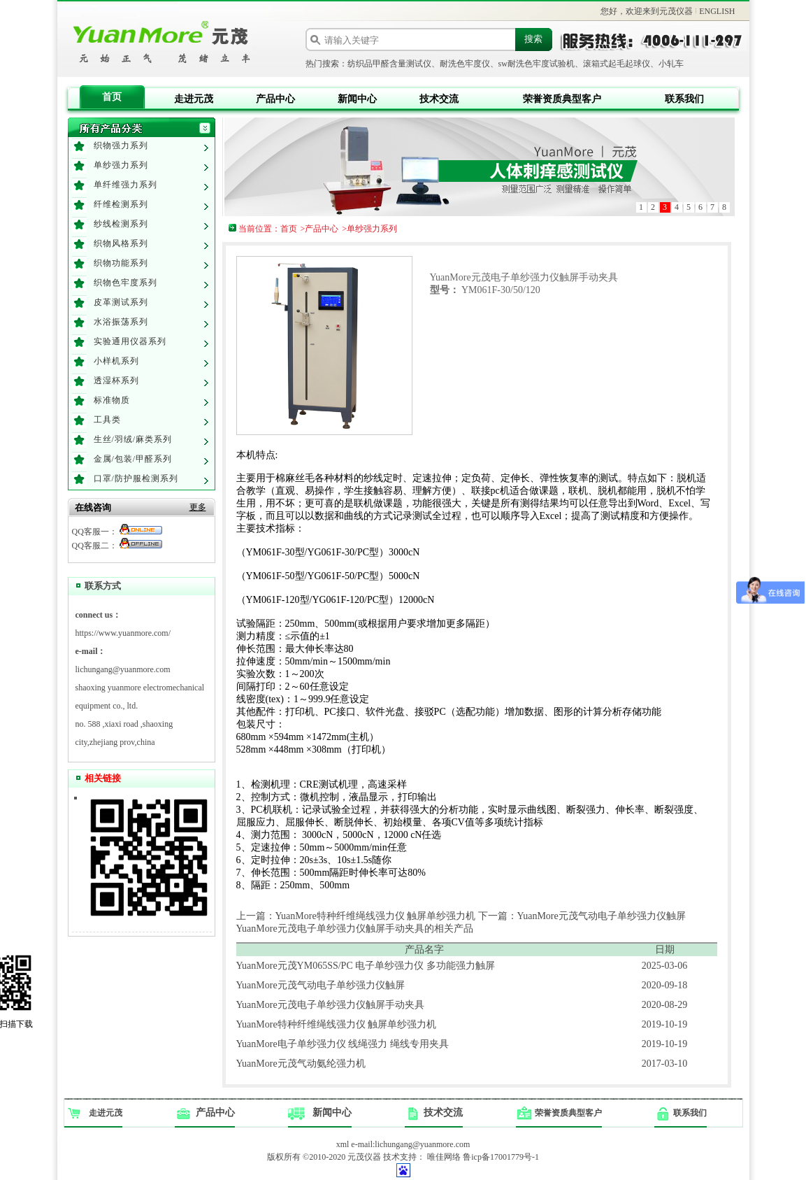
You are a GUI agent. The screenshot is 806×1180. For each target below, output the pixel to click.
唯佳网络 (444, 1157)
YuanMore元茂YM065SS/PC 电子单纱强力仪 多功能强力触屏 (365, 965)
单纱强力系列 (121, 165)
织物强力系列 (121, 145)
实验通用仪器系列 (130, 341)
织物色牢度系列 (125, 282)
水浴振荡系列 (121, 322)
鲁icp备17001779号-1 (501, 1157)
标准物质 (112, 400)
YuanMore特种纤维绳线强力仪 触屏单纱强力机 (336, 1024)
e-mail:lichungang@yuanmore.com (410, 1144)
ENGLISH (717, 11)
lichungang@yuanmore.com (123, 669)
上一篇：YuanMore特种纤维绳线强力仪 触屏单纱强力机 (356, 916)
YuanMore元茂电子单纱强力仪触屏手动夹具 (330, 1005)
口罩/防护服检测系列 (136, 478)
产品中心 (275, 99)
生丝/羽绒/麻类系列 (133, 439)
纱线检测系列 (121, 224)
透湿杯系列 (116, 380)
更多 (197, 507)
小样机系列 (116, 361)
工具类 (107, 420)
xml (343, 1144)
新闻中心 (357, 99)
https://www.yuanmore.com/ (123, 633)
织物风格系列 (121, 243)
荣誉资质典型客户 (562, 99)
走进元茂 (193, 99)
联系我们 (684, 99)
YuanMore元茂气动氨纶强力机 (301, 1063)
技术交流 (439, 99)
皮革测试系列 (121, 302)
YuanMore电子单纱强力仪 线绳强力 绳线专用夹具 (342, 1044)
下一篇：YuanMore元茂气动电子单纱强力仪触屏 (582, 916)
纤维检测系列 (121, 204)
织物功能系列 (121, 263)
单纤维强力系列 (125, 185)
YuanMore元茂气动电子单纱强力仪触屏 (320, 985)
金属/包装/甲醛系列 (133, 459)
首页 (112, 97)
